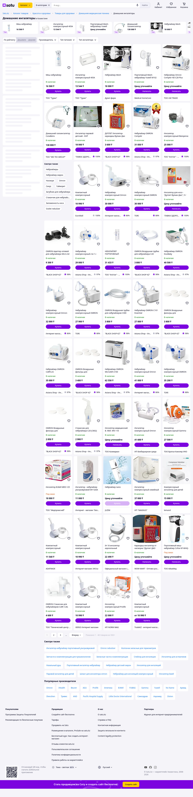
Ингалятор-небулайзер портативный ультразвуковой (70, 655)
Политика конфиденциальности (66, 762)
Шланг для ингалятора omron (93, 681)
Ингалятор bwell (166, 681)
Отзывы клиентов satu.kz (63, 751)
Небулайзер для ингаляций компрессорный (133, 681)
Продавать (56, 732)
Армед (183, 695)
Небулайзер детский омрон (118, 672)
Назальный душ (53, 672)
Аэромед (157, 704)
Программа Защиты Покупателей (20, 722)
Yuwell (157, 695)
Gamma (144, 695)
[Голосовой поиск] (137, 5)
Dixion (170, 704)
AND (75, 704)
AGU (85, 695)
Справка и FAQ (104, 727)
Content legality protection (109, 743)
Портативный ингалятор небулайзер (83, 672)
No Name (170, 695)
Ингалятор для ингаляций (149, 672)
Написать (146, 91)
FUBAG (132, 695)
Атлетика (108, 695)
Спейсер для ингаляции (145, 664)
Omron (49, 695)
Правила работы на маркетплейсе (67, 767)
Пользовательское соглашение (66, 757)
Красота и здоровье (42, 13)
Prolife (95, 695)
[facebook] (150, 774)
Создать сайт (131, 792)
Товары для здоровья (65, 13)
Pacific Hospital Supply (93, 704)
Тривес (64, 704)
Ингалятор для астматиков (174, 664)
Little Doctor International (120, 704)
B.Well (121, 695)
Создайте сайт (58, 722)
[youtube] (145, 774)
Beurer (74, 695)
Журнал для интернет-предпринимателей (163, 722)
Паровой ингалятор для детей (60, 681)
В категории (43, 5)
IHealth (62, 695)
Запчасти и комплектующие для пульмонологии (68, 664)
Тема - (62, 774)
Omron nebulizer (107, 655)
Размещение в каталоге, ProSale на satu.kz (71, 738)
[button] (58, 91)
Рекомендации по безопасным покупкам (24, 727)
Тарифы (55, 727)
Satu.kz (6, 13)
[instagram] (155, 774)
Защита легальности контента (111, 738)
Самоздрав (143, 704)
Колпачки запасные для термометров (138, 655)
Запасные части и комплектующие (112, 664)
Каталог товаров (20, 13)
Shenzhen (50, 704)
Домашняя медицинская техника (94, 13)
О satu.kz (102, 722)
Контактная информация (109, 732)
